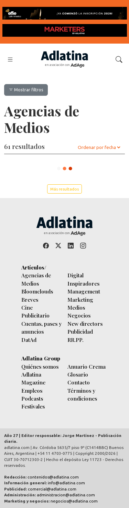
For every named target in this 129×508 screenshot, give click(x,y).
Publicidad (80, 331)
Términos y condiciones (82, 394)
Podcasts (32, 398)
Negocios (78, 315)
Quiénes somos (39, 366)
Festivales (33, 406)
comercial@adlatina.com (52, 489)
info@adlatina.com (66, 483)
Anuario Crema (86, 366)
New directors (85, 323)
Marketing (80, 299)
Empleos (31, 390)
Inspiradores (83, 283)
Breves (29, 299)
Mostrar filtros (26, 89)
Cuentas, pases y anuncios (41, 327)
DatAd (28, 339)
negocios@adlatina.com (74, 501)
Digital (75, 275)
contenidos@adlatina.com (53, 477)
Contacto (78, 382)
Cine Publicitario (35, 311)
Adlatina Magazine (33, 378)
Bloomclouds (37, 291)
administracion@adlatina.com (66, 495)
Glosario (77, 374)
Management (83, 291)
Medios (76, 307)
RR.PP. (75, 339)
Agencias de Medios (36, 279)
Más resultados (64, 189)
